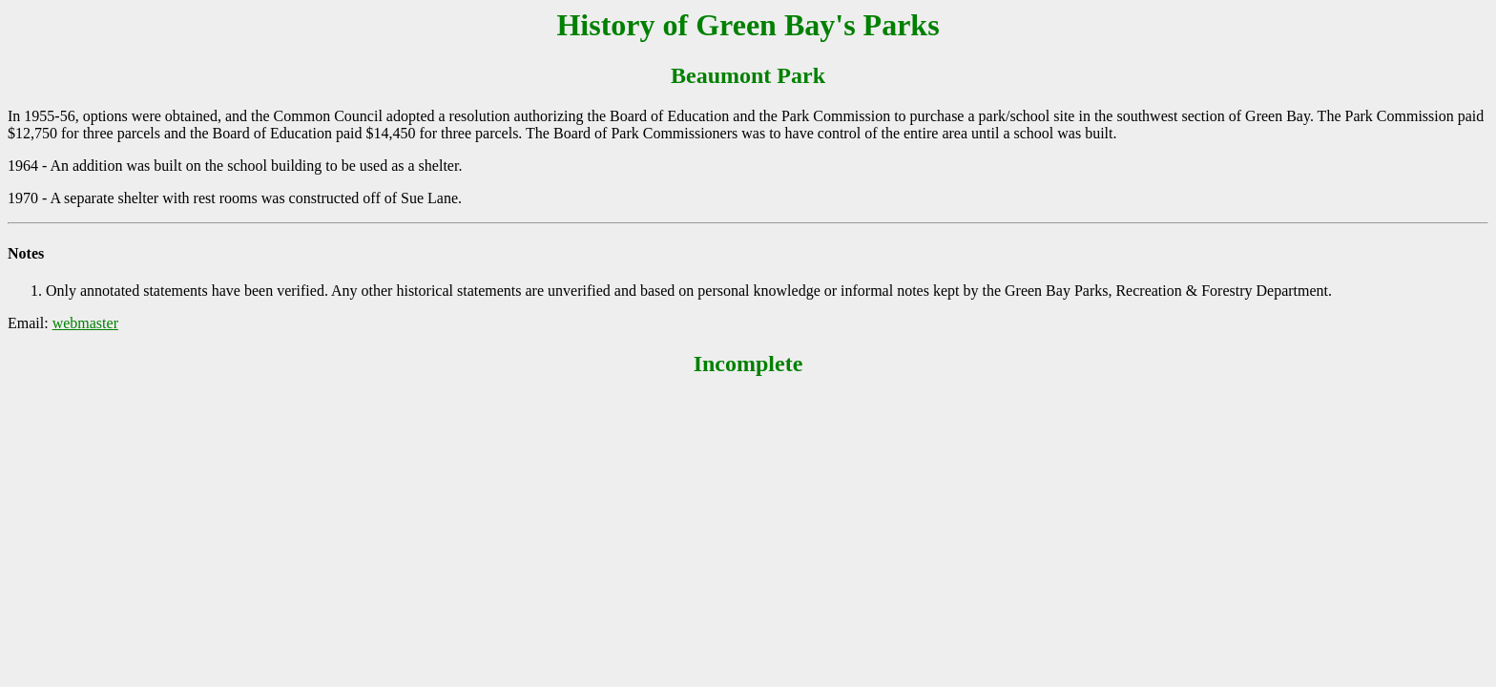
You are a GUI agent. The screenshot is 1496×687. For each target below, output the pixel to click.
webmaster (85, 323)
